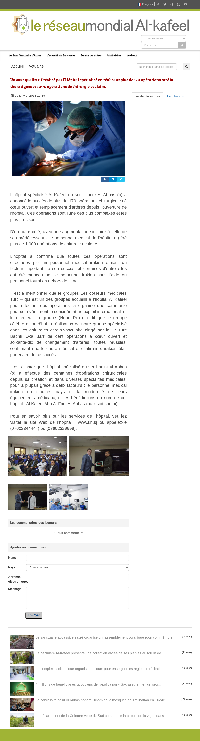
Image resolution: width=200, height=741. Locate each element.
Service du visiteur (91, 55)
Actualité (36, 66)
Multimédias (114, 55)
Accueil (17, 66)
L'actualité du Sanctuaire (61, 55)
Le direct (132, 55)
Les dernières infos (148, 96)
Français (146, 4)
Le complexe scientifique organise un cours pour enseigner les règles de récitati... (99, 669)
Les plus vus (175, 96)
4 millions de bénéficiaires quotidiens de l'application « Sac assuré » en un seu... (98, 684)
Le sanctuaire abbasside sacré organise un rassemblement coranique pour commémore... (105, 637)
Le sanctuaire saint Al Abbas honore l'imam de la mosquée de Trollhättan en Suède (100, 700)
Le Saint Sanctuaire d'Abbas (25, 55)
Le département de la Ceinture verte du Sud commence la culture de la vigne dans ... (102, 716)
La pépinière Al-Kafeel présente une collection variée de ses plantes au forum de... (100, 653)
